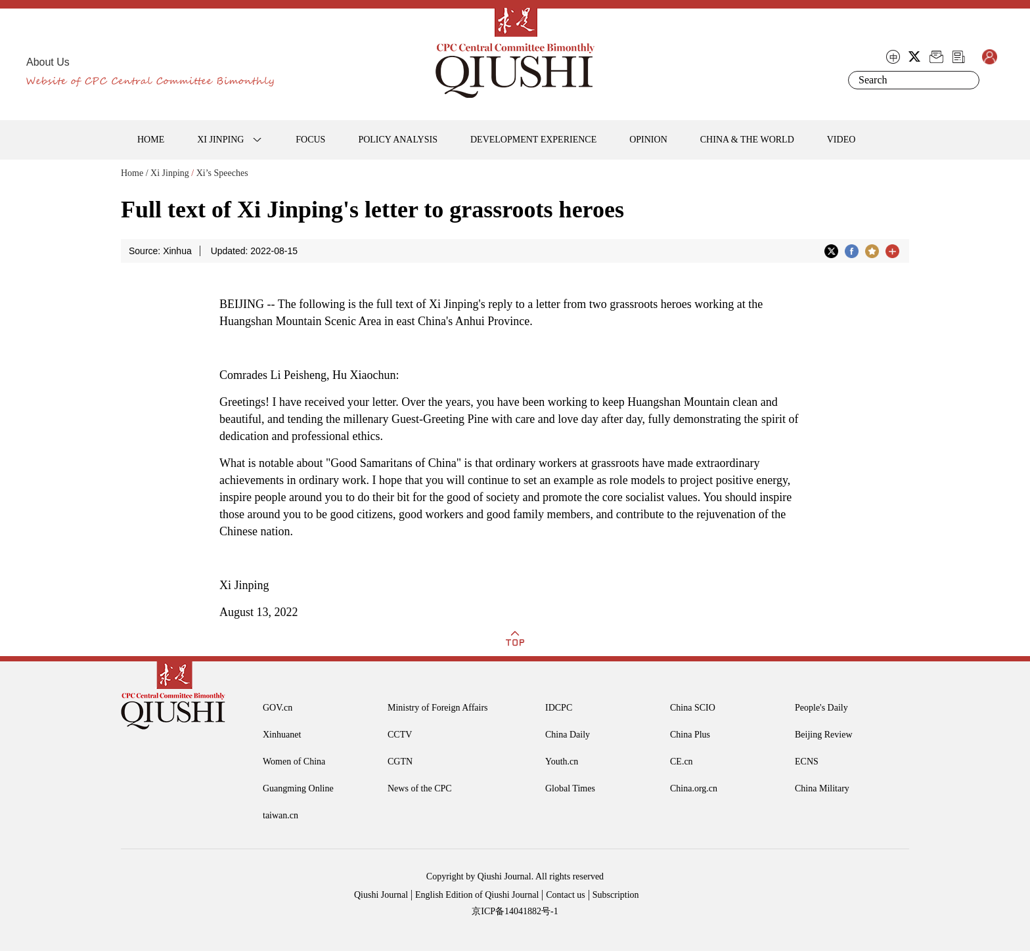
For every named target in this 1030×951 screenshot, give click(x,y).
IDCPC (558, 708)
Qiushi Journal (381, 895)
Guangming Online (298, 788)
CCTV (400, 735)
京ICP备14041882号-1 (515, 911)
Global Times (570, 788)
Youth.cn (561, 761)
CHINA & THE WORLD (747, 139)
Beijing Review (824, 735)
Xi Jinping (169, 173)
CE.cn (681, 761)
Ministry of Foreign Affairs (438, 708)
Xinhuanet (282, 735)
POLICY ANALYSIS (397, 139)
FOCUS (310, 139)
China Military (822, 788)
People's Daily (821, 708)
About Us (48, 62)
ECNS (806, 761)
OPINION (648, 139)
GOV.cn (277, 708)
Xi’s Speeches (222, 173)
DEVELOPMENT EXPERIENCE (533, 139)
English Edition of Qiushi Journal (477, 895)
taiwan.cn (280, 815)
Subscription (616, 895)
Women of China (294, 761)
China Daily (567, 735)
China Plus (690, 735)
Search (967, 80)
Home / (134, 173)
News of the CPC (420, 788)
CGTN (400, 761)
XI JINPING (220, 139)
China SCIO (692, 708)
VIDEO (841, 139)
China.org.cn (693, 788)
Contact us (565, 895)
